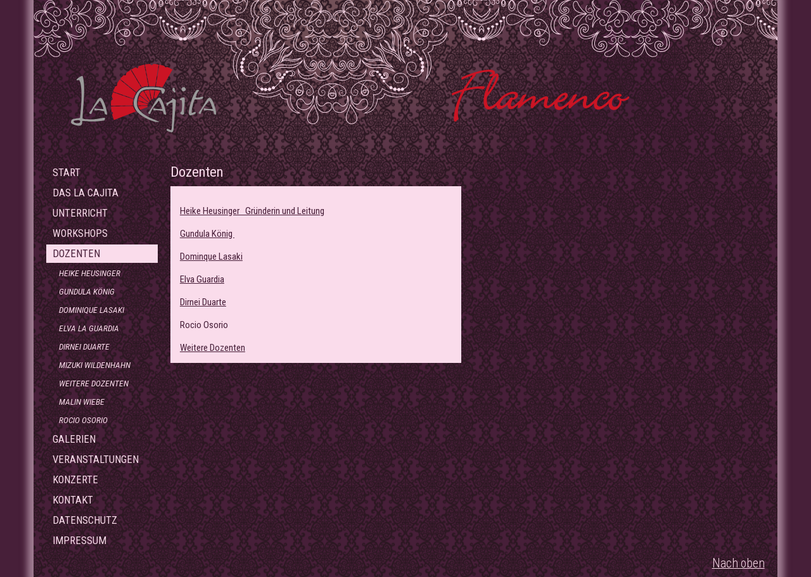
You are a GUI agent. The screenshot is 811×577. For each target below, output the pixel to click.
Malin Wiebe (82, 401)
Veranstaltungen (96, 459)
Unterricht (80, 213)
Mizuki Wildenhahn (95, 365)
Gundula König (87, 291)
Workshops (80, 233)
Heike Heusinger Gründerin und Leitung (252, 211)
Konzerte (75, 480)
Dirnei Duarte (84, 346)
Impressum (79, 541)
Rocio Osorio (83, 420)
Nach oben (738, 563)
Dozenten (76, 254)
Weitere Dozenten (94, 383)
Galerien (74, 439)
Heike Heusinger (89, 273)
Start (66, 173)
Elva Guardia (202, 279)
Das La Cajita (85, 193)
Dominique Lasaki (91, 310)
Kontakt (73, 500)
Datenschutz (85, 520)
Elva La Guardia (89, 328)
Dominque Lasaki (211, 256)
